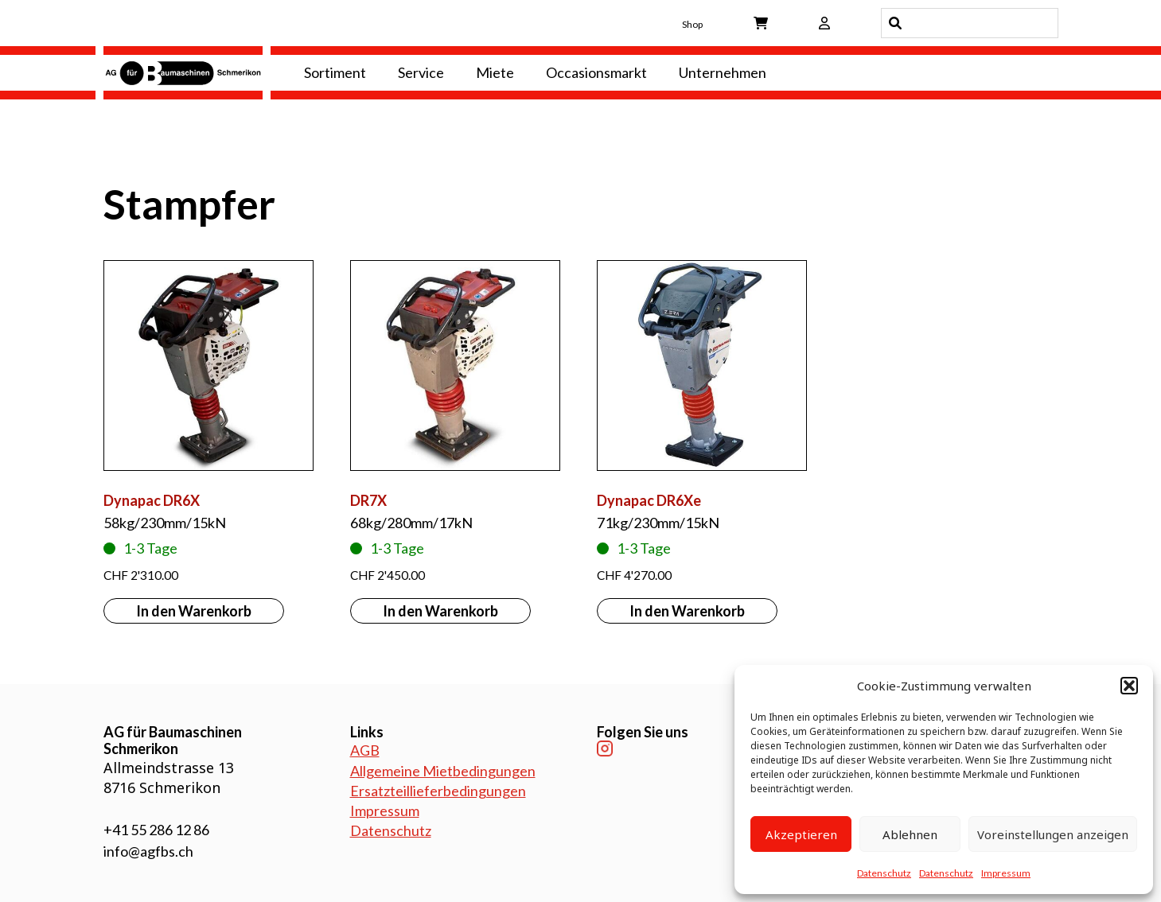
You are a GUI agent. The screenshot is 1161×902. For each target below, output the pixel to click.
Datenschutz (884, 873)
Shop (692, 24)
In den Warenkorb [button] (193, 611)
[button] (1129, 686)
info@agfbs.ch (148, 851)
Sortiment (335, 72)
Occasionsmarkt (596, 72)
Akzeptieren (801, 834)
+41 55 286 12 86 (156, 829)
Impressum (1005, 873)
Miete (495, 72)
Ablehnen (909, 834)
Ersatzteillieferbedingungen (438, 790)
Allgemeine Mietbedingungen (443, 771)
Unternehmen (722, 72)
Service (421, 72)
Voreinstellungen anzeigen (1052, 834)
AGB (365, 750)
